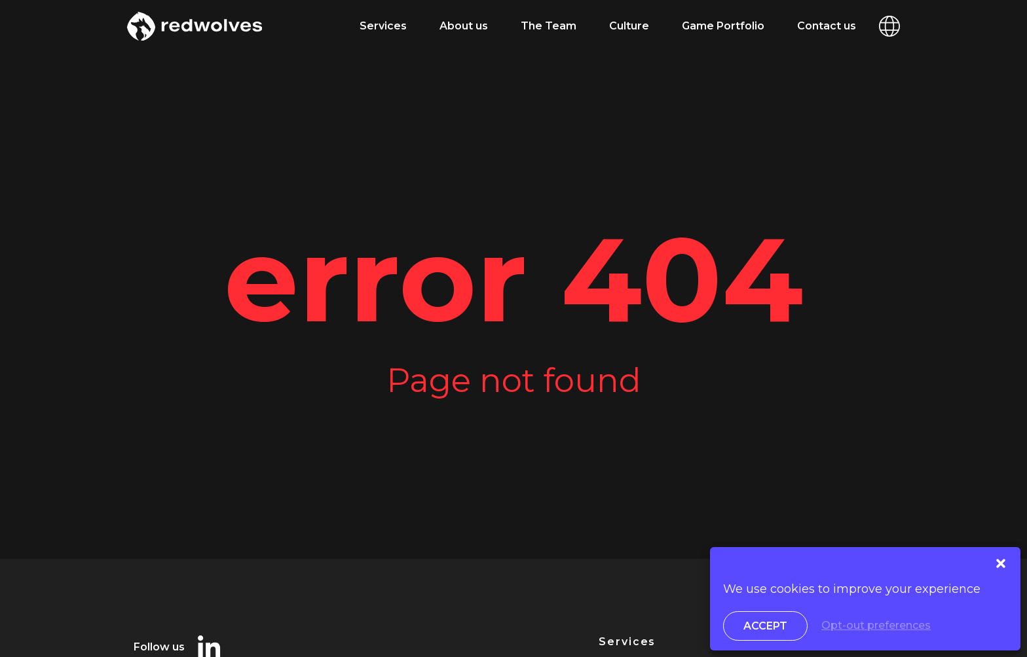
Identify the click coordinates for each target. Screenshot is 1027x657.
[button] (1000, 563)
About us (463, 26)
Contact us (826, 26)
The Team (548, 26)
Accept (765, 626)
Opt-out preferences (876, 625)
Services (383, 26)
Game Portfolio (723, 26)
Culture (629, 26)
